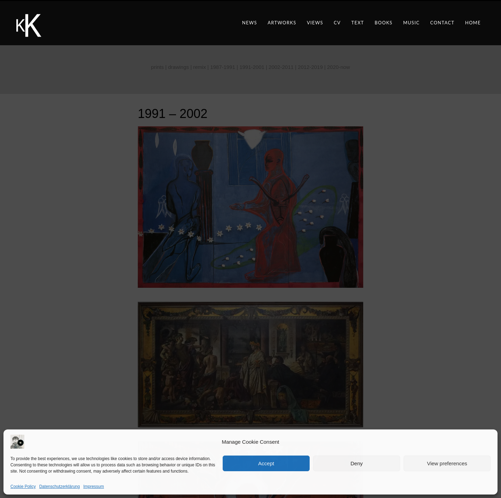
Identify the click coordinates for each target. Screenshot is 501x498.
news (249, 22)
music (411, 22)
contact (442, 22)
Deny (356, 463)
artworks (282, 22)
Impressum (93, 486)
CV (337, 22)
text (357, 22)
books (383, 22)
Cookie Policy (23, 486)
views (315, 22)
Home (473, 22)
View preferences (447, 463)
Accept (266, 463)
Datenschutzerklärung (59, 486)
